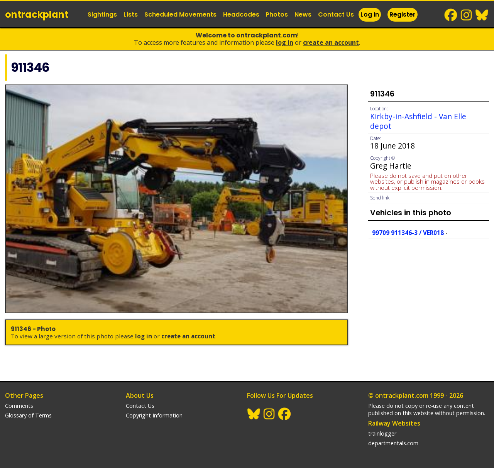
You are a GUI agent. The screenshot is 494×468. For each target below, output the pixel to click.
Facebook (451, 15)
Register (402, 14)
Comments (19, 405)
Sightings (102, 14)
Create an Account (331, 42)
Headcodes (241, 14)
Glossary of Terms (28, 415)
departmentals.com (393, 443)
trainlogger (382, 433)
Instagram (467, 15)
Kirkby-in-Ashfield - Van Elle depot (418, 121)
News (302, 14)
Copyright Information (154, 415)
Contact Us (336, 14)
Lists (131, 14)
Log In (369, 14)
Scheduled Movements (180, 14)
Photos (277, 14)
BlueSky (482, 15)
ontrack (36, 14)
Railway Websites (394, 423)
